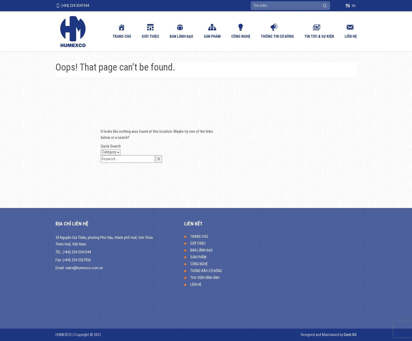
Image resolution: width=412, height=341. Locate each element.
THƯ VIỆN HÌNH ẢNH (204, 278)
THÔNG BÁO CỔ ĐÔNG (206, 271)
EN (353, 6)
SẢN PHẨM (212, 36)
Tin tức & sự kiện (319, 36)
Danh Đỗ (350, 334)
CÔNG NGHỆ (240, 36)
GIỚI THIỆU (150, 36)
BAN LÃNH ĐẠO (181, 36)
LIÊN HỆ (351, 36)
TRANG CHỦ (122, 36)
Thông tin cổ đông (277, 36)
